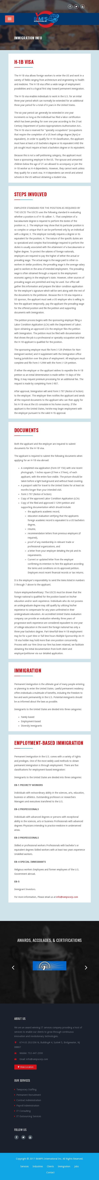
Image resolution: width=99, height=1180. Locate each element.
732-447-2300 (35, 1053)
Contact (50, 1172)
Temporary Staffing (26, 1089)
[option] (49, 967)
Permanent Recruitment (28, 1095)
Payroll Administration (27, 1105)
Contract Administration (28, 1100)
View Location (25, 1067)
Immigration (64, 1166)
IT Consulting (23, 1111)
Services (24, 1166)
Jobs (76, 1166)
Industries (38, 1166)
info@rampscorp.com (67, 897)
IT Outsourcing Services (28, 1116)
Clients (50, 1166)
